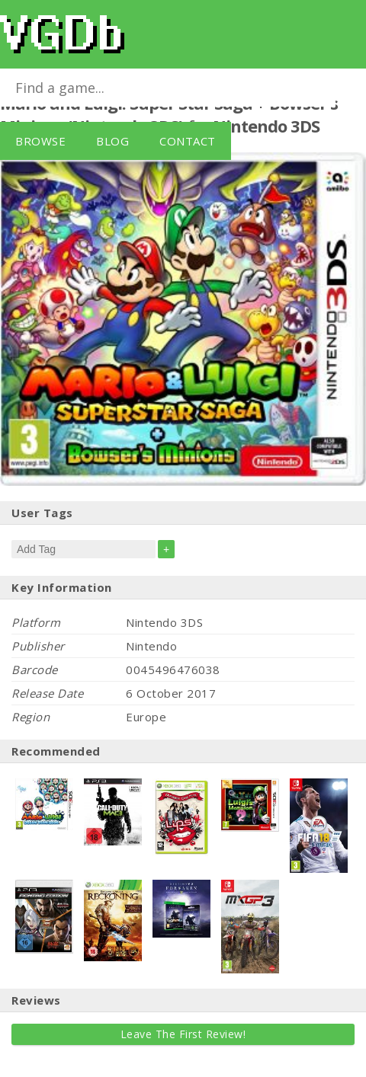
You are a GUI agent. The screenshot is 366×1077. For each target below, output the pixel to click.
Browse (40, 141)
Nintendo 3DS (266, 125)
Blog (112, 141)
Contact (187, 141)
